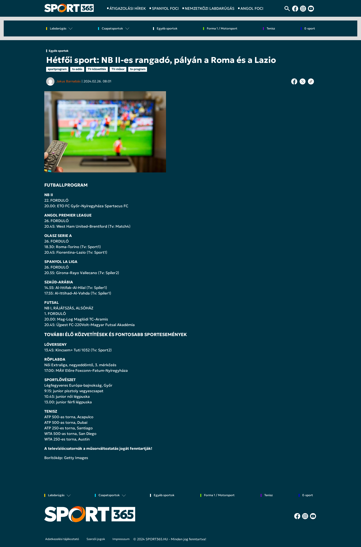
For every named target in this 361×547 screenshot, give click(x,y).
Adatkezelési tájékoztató (62, 539)
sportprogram (57, 69)
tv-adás (77, 69)
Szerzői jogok (95, 539)
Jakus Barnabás (68, 81)
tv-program (137, 69)
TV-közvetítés (97, 69)
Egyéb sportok (167, 28)
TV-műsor (118, 69)
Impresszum (121, 539)
